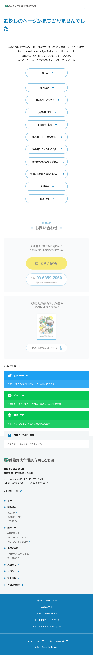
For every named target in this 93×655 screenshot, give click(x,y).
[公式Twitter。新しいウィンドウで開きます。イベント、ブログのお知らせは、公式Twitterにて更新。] (46, 379)
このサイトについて (33, 641)
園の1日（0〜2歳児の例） (17, 537)
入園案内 (11, 565)
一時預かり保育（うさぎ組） (18, 554)
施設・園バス (12, 521)
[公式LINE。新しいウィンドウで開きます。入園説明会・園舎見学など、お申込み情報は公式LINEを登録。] (46, 399)
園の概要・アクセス (14, 517)
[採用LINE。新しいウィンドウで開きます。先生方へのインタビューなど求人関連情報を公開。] (46, 419)
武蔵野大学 (45, 607)
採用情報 (11, 578)
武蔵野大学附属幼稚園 (45, 614)
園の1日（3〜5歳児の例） (17, 542)
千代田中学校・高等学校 (45, 620)
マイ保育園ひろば (14, 558)
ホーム (10, 501)
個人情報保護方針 (57, 641)
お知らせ (11, 571)
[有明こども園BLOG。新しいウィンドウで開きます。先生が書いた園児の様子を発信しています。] (46, 439)
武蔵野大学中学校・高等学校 (45, 627)
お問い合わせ (13, 585)
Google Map (11, 491)
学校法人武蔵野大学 (45, 601)
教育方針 (11, 513)
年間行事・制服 (13, 533)
